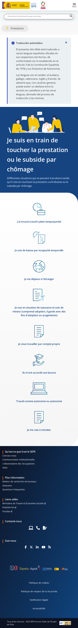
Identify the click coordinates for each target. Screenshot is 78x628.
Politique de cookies (39, 582)
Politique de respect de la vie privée (39, 591)
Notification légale (39, 599)
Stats (4, 467)
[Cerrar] (66, 42)
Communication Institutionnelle (18, 459)
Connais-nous (9, 455)
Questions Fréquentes (13, 489)
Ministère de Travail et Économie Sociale (22, 503)
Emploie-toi (8, 507)
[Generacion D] (39, 568)
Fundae (6, 511)
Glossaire (7, 485)
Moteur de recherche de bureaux (19, 481)
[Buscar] (39, 16)
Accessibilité (39, 608)
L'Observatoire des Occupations (18, 463)
